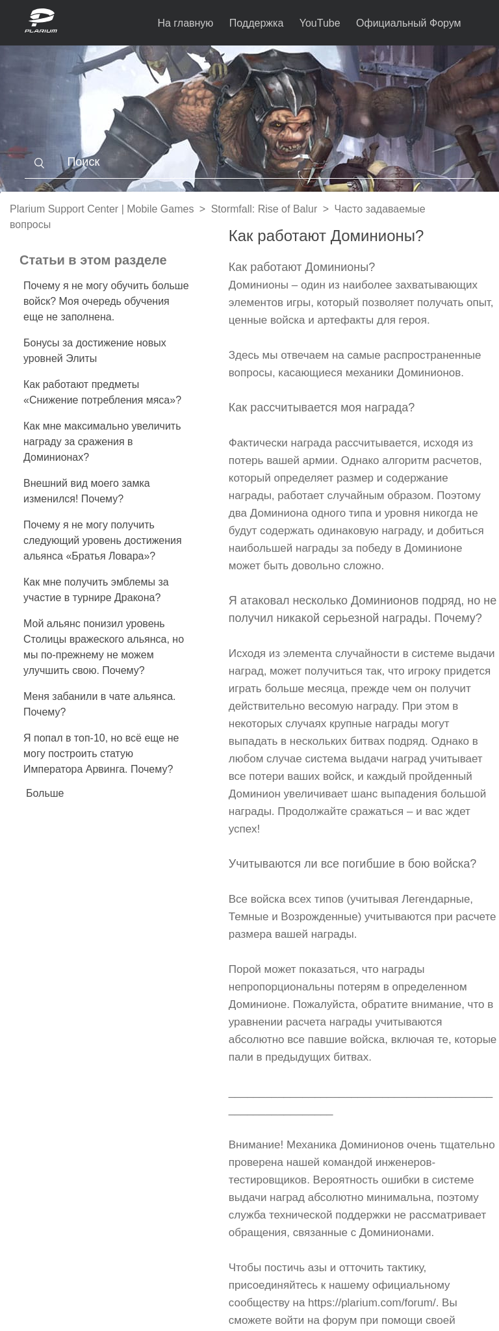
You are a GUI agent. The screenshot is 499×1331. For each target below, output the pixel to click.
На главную (185, 23)
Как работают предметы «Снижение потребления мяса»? (102, 392)
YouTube (320, 23)
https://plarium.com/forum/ (372, 1303)
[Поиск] (249, 162)
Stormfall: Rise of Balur (264, 208)
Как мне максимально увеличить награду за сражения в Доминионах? (102, 441)
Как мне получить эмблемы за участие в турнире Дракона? (96, 589)
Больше (45, 793)
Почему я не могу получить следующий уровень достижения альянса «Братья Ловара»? (102, 540)
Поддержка (256, 23)
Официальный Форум (408, 23)
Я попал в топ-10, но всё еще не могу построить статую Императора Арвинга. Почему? (101, 753)
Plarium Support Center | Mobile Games (102, 208)
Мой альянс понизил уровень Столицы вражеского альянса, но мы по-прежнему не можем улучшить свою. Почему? (103, 647)
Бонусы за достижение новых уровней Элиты (94, 350)
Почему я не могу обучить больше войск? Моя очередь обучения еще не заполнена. (106, 301)
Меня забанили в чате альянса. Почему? (99, 704)
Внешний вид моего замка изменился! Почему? (86, 491)
